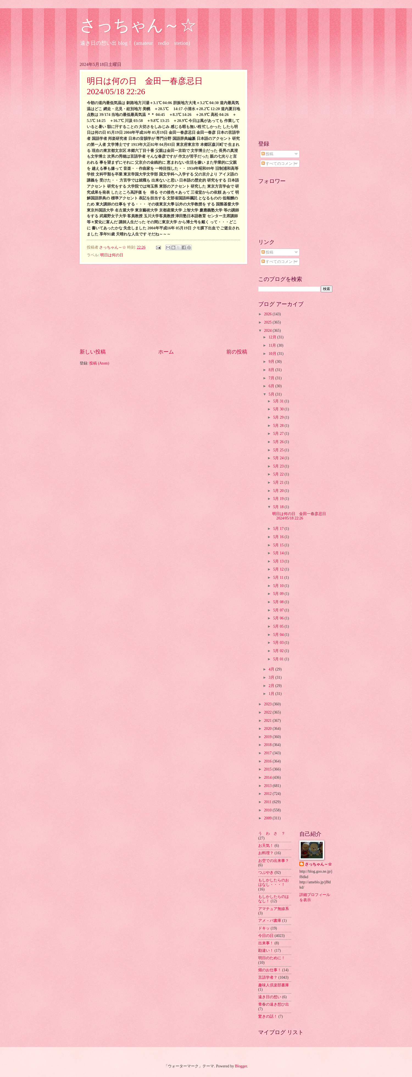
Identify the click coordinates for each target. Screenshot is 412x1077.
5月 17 (279, 529)
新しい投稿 (93, 352)
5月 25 (279, 450)
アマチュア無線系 (273, 909)
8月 (272, 370)
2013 (268, 786)
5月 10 (279, 586)
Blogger (241, 1066)
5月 (272, 394)
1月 (272, 694)
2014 (268, 777)
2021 (268, 721)
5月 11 (278, 577)
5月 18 (279, 507)
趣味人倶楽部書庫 (273, 985)
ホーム (166, 352)
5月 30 (279, 409)
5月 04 (279, 635)
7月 (272, 378)
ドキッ (264, 928)
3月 (272, 677)
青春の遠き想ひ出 (273, 1004)
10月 (273, 354)
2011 (268, 802)
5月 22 (279, 474)
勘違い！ (266, 950)
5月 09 (279, 594)
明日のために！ (271, 958)
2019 (268, 737)
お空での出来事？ (273, 861)
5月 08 (279, 602)
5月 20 (279, 491)
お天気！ (266, 846)
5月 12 (279, 569)
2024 (268, 331)
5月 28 (279, 426)
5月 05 (279, 626)
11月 (273, 345)
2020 (268, 729)
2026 (268, 314)
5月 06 (279, 618)
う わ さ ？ (271, 833)
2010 (268, 810)
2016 (268, 761)
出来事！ (266, 943)
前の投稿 (236, 352)
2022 (268, 712)
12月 (273, 337)
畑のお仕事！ (269, 970)
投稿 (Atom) (99, 363)
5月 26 (279, 442)
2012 (268, 794)
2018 (268, 745)
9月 (272, 362)
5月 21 (279, 482)
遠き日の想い (269, 997)
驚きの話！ (267, 1016)
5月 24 (279, 458)
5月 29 (279, 417)
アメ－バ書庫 (269, 921)
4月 (272, 669)
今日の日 (266, 936)
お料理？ (266, 853)
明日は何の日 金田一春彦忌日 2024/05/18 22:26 (301, 516)
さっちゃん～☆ (138, 25)
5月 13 (279, 561)
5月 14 (279, 553)
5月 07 (279, 610)
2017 (268, 753)
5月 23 (279, 466)
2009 (268, 818)
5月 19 (279, 499)
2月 (272, 686)
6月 (272, 386)
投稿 (267, 154)
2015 (268, 769)
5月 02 (279, 651)
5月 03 (279, 643)
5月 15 (279, 545)
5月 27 (279, 434)
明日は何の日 (111, 255)
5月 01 (279, 659)
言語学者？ (267, 977)
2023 (268, 704)
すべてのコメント (278, 164)
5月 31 (279, 401)
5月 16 (279, 537)
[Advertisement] (163, 306)
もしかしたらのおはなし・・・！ (273, 882)
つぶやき (266, 872)
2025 (268, 322)
